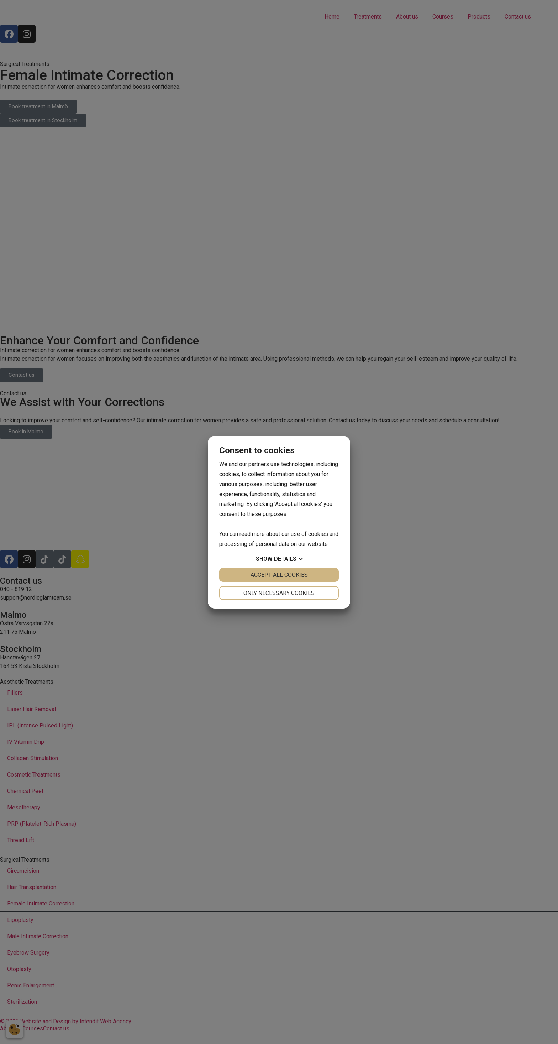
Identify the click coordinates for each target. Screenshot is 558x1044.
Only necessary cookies (279, 593)
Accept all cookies (279, 574)
